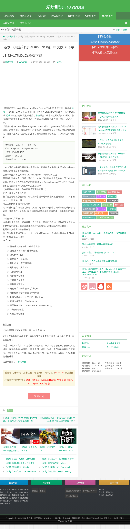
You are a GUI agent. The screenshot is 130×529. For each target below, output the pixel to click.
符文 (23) (112, 210)
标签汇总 (48, 519)
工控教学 (57, 16)
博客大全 (86, 348)
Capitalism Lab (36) (91, 205)
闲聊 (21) (114, 214)
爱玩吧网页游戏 (113, 344)
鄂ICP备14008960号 (91, 519)
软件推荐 (90, 16)
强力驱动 (120, 519)
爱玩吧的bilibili (72, 497)
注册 (125, 30)
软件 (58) (101, 197)
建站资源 (8, 24)
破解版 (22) (88, 214)
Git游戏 (85, 344)
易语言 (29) (107, 205)
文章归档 (57, 519)
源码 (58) (112, 197)
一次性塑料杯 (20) (105, 218)
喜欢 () (39, 397)
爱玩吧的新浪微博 (73, 492)
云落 (70, 522)
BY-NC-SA (60, 373)
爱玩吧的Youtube (90, 492)
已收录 (59, 63)
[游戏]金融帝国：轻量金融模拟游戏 (97, 245)
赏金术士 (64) (89, 197)
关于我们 (25, 24)
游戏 (8, 116)
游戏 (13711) (88, 193)
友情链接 (66, 519)
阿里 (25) (101, 210)
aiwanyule (23, 63)
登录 (118, 30)
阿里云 (35, 492)
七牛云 (42, 492)
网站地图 (76, 519)
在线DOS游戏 (113, 348)
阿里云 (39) (113, 201)
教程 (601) (101, 193)
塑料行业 (74, 16)
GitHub (41, 16)
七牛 (114, 519)
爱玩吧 (30, 519)
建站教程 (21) (89, 218)
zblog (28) (119, 205)
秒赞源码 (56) (89, 201)
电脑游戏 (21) (101, 214)
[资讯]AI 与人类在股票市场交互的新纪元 (99, 261)
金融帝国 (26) (89, 210)
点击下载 (22, 363)
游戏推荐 (107, 16)
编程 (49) (101, 201)
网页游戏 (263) (114, 193)
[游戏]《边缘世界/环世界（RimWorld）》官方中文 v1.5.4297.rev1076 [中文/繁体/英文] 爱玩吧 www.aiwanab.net (104, 273)
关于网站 (38, 519)
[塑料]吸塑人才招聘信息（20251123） (99, 253)
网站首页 (8, 16)
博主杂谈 (25, 16)
